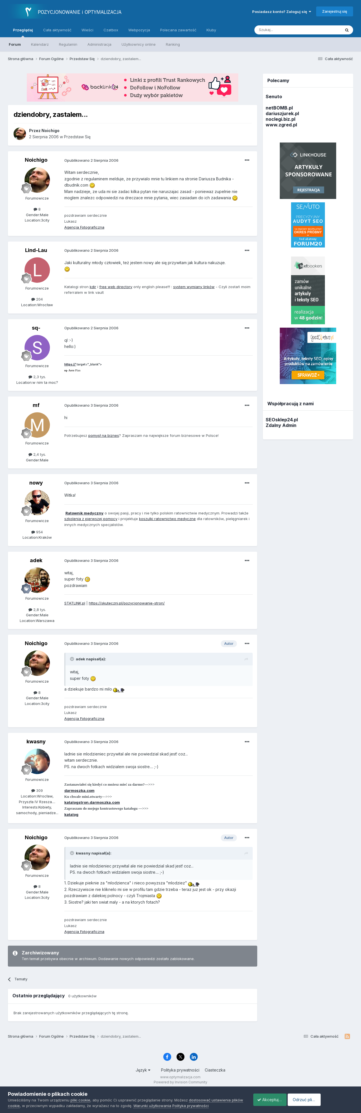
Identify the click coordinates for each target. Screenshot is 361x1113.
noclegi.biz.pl (280, 119)
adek (36, 560)
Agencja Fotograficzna (84, 227)
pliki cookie (80, 1100)
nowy (36, 483)
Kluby (211, 30)
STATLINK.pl (74, 603)
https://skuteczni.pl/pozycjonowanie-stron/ (127, 603)
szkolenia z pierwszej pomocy (90, 518)
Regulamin (68, 44)
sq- (36, 328)
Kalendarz (40, 44)
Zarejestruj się (334, 11)
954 (37, 532)
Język (143, 1070)
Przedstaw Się (77, 136)
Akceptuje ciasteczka (274, 1099)
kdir (93, 286)
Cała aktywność (57, 30)
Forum (15, 44)
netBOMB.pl (279, 108)
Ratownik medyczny (84, 513)
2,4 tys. (37, 454)
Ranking (173, 44)
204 (37, 299)
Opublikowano (91, 160)
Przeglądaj (23, 32)
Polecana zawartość (178, 30)
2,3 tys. (37, 376)
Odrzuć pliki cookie (328, 1099)
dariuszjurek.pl (282, 113)
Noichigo (36, 160)
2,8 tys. (37, 609)
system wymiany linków (194, 286)
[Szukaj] (283, 29)
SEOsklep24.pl (282, 419)
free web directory (115, 286)
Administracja (99, 44)
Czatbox (111, 30)
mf (36, 405)
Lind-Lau (36, 250)
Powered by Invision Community (180, 1082)
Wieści (87, 30)
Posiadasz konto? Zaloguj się (281, 11)
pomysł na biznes (103, 435)
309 (37, 790)
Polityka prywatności (180, 1070)
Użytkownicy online (139, 44)
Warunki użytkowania (165, 1105)
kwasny (36, 741)
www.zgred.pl (281, 125)
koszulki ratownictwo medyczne (167, 518)
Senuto (274, 96)
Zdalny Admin (281, 425)
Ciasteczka (215, 1070)
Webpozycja (139, 30)
